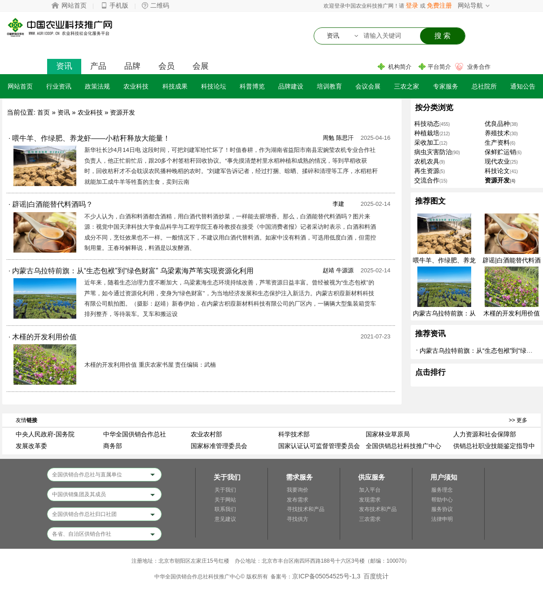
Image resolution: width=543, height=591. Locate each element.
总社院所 (484, 86)
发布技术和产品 (378, 509)
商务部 (112, 445)
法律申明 (442, 519)
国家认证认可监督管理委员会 (319, 445)
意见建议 (225, 519)
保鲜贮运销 (500, 152)
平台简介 (439, 66)
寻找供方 (297, 519)
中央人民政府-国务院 (45, 434)
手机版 (118, 5)
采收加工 (426, 142)
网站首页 (74, 5)
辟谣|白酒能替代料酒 (511, 260)
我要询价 (297, 490)
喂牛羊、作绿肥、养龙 (444, 260)
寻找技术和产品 (305, 509)
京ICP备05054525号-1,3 (326, 576)
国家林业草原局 (388, 434)
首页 (43, 112)
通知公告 (522, 86)
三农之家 (406, 86)
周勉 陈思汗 (338, 137)
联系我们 (225, 509)
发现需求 (370, 500)
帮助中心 (442, 500)
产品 (98, 66)
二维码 (159, 5)
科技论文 (497, 170)
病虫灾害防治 (433, 152)
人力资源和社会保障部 (484, 434)
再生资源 (426, 170)
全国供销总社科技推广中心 (403, 445)
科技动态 (426, 123)
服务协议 (442, 509)
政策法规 (97, 86)
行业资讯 (58, 86)
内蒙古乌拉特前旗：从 (444, 313)
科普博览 (252, 86)
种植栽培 (426, 133)
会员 (166, 66)
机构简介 (400, 66)
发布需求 (297, 500)
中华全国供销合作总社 (134, 434)
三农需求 (370, 519)
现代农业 (497, 161)
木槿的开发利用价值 (511, 313)
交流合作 (426, 180)
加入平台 (370, 490)
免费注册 (439, 5)
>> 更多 (518, 420)
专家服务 (445, 86)
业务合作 (478, 66)
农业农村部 (206, 434)
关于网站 (225, 500)
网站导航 (470, 5)
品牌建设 (290, 86)
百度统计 (376, 576)
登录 (412, 5)
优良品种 (497, 123)
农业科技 (136, 86)
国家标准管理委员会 (219, 445)
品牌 (132, 66)
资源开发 (122, 112)
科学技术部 (294, 434)
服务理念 (442, 490)
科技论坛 (213, 86)
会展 (201, 66)
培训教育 (329, 86)
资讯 (64, 66)
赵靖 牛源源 (338, 270)
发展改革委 (31, 445)
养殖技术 (497, 133)
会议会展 (368, 86)
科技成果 (175, 86)
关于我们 (225, 490)
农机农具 (426, 161)
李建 (338, 203)
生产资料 (497, 142)
